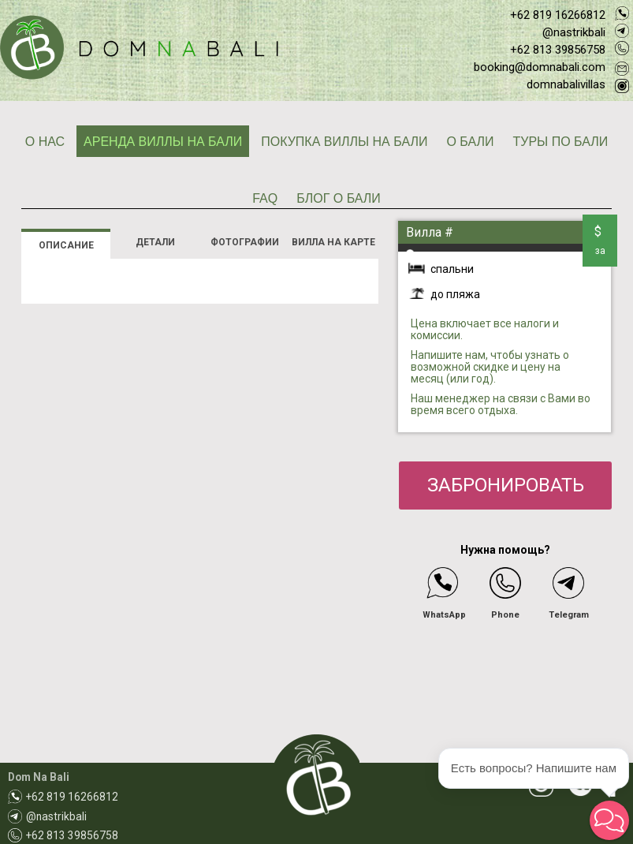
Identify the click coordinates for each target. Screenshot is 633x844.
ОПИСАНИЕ (66, 245)
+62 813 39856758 (557, 50)
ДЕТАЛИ (155, 242)
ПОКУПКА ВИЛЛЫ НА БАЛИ (344, 141)
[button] (609, 820)
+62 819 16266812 (557, 15)
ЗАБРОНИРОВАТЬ (505, 485)
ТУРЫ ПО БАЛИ (560, 141)
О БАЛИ (469, 141)
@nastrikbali (573, 32)
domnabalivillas (566, 84)
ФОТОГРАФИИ (244, 242)
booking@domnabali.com (539, 67)
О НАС (45, 141)
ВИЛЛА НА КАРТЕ (333, 242)
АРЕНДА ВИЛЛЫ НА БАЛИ (163, 141)
